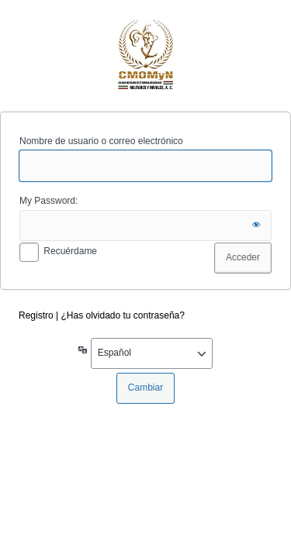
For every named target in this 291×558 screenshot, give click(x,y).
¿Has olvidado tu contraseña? (122, 315)
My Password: (48, 200)
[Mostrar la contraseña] (256, 225)
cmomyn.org (145, 53)
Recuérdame (70, 251)
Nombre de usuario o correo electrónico (101, 141)
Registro (36, 315)
